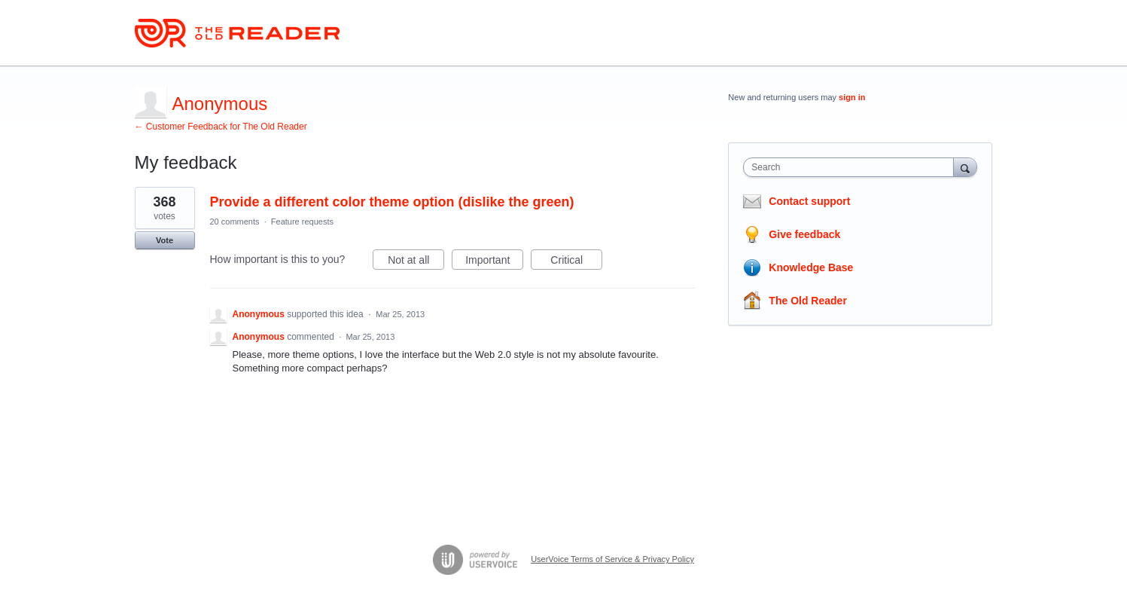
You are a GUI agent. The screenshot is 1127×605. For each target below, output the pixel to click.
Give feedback (804, 234)
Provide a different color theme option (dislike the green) (392, 201)
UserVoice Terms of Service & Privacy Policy (612, 559)
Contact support (809, 201)
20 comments (235, 221)
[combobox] (852, 167)
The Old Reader (807, 301)
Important (494, 262)
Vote (164, 240)
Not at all (416, 262)
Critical (576, 262)
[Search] (965, 166)
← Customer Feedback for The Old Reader (221, 126)
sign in (852, 97)
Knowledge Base (811, 267)
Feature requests (302, 221)
